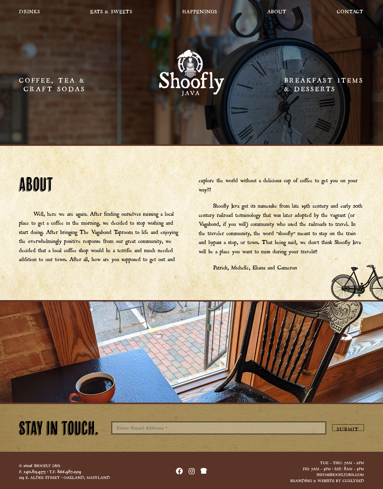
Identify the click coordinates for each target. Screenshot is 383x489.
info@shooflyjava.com (340, 474)
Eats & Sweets (111, 11)
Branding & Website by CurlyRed (327, 480)
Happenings (200, 11)
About (277, 11)
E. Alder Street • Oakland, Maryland (64, 476)
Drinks (29, 11)
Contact (350, 11)
